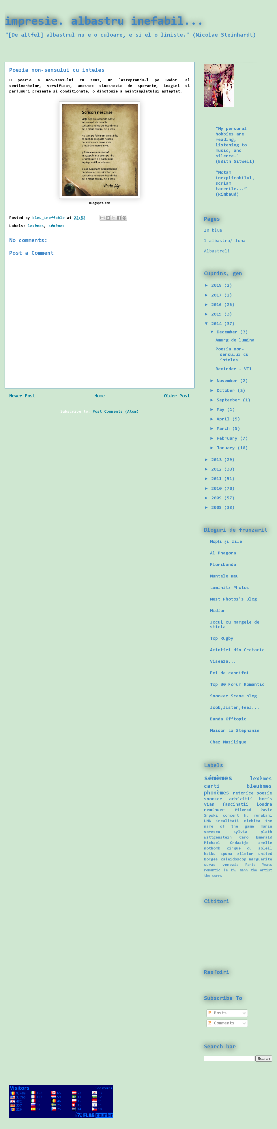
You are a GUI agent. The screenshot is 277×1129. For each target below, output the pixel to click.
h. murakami (258, 815)
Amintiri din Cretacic (237, 650)
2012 (217, 469)
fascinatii (235, 804)
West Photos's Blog (233, 599)
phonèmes (216, 793)
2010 (217, 488)
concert (231, 815)
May (222, 409)
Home (99, 396)
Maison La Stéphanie (234, 730)
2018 (217, 285)
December (228, 332)
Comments (221, 1023)
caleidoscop (233, 859)
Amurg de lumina (235, 340)
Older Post (177, 396)
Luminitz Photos (229, 588)
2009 (217, 498)
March (224, 428)
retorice (243, 793)
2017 (217, 295)
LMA (207, 821)
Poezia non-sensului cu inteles (232, 355)
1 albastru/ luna (225, 241)
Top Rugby (221, 638)
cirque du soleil (249, 848)
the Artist (261, 870)
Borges (211, 859)
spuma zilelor (236, 854)
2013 (217, 460)
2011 (217, 479)
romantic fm (215, 870)
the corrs (213, 876)
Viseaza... (223, 661)
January (227, 448)
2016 (217, 305)
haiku (210, 854)
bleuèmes (259, 786)
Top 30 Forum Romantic (237, 684)
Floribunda (223, 564)
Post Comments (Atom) (116, 412)
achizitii (240, 799)
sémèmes (56, 226)
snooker (213, 799)
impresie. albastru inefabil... (104, 22)
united (265, 854)
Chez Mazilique (228, 742)
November (228, 381)
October (227, 390)
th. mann (239, 870)
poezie (264, 793)
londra (264, 804)
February (228, 438)
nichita (252, 821)
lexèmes (36, 226)
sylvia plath (252, 832)
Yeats (267, 865)
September (230, 400)
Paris (250, 865)
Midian (218, 611)
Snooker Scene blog (233, 696)
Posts (217, 1013)
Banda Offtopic (228, 719)
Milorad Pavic (253, 810)
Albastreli (217, 251)
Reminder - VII (234, 369)
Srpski (211, 815)
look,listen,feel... (234, 707)
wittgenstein (218, 837)
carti (212, 786)
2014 (217, 324)
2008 (217, 507)
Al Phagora (223, 553)
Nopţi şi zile (226, 541)
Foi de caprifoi (229, 673)
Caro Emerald (255, 837)
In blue (213, 230)
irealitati (227, 821)
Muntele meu (224, 576)
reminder (214, 810)
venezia (230, 865)
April (224, 419)
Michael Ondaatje (226, 843)
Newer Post (22, 396)
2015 (217, 314)
